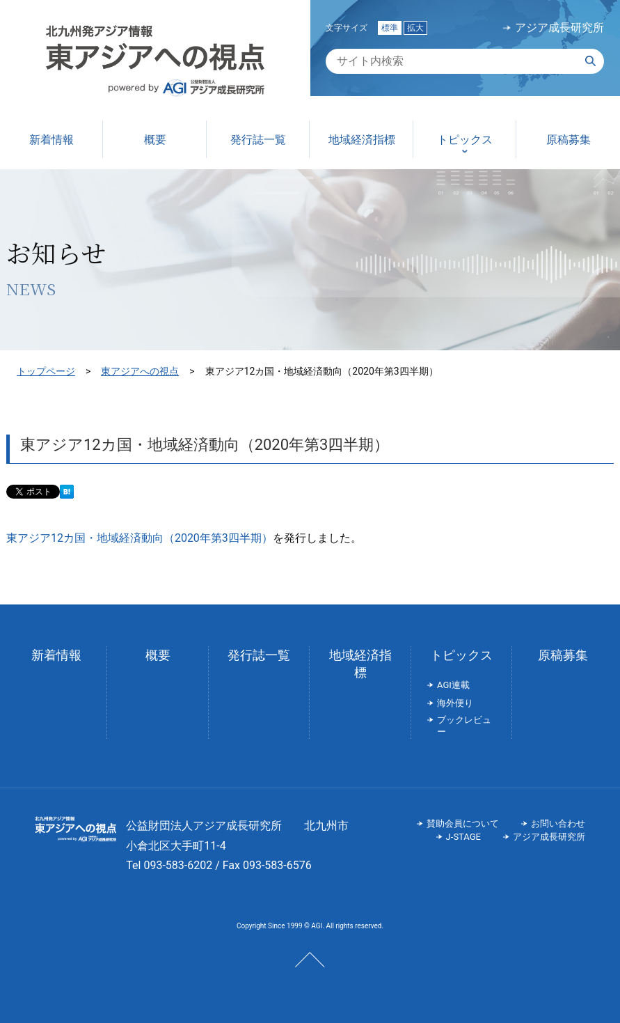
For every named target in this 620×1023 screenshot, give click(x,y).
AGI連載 (453, 685)
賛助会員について (463, 823)
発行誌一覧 (259, 655)
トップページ (46, 371)
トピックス (461, 655)
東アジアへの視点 (140, 371)
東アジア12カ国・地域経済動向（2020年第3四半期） (139, 538)
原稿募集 (563, 655)
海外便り (455, 703)
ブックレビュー (464, 725)
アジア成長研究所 (559, 28)
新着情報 (56, 655)
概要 (157, 655)
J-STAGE (463, 836)
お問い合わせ (558, 823)
